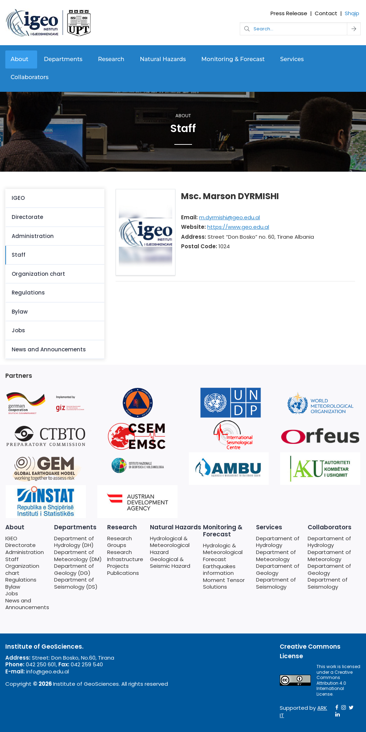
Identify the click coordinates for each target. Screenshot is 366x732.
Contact (326, 13)
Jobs (18, 330)
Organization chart (38, 274)
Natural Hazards (163, 59)
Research (111, 59)
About (19, 59)
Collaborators (29, 77)
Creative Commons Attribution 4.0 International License (334, 683)
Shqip (352, 13)
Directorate (27, 217)
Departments (63, 59)
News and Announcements (49, 349)
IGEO (18, 198)
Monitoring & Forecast (233, 59)
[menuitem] (54, 198)
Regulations (28, 292)
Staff (18, 254)
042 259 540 (87, 664)
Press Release (289, 13)
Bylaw (20, 311)
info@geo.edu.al (47, 671)
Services (292, 59)
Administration (33, 236)
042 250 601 (41, 664)
